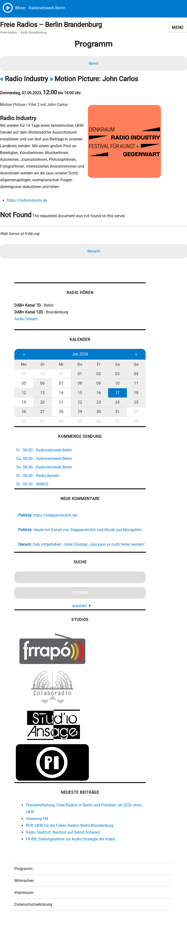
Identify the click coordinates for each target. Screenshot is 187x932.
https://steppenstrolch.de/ (55, 516)
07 (60, 384)
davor (93, 63)
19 (23, 403)
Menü (177, 27)
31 (60, 374)
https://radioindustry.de (27, 200)
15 (79, 393)
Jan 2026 (79, 355)
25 (134, 403)
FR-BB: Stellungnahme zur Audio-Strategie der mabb (70, 846)
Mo (24, 365)
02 (97, 374)
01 (79, 374)
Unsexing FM (37, 826)
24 (116, 403)
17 (116, 393)
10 (116, 384)
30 (42, 374)
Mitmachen (24, 888)
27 (42, 412)
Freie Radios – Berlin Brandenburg (51, 25)
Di (42, 365)
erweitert (81, 613)
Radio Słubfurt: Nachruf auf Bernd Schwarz (63, 839)
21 (60, 403)
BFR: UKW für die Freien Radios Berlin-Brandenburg (69, 833)
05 (23, 384)
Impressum (24, 900)
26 (23, 412)
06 (42, 384)
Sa (116, 365)
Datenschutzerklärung (33, 912)
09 (97, 384)
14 (60, 393)
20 (42, 403)
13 (42, 393)
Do (79, 365)
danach (93, 251)
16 (97, 393)
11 (134, 384)
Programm (23, 876)
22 (79, 403)
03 (116, 374)
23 (97, 403)
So (134, 365)
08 (79, 384)
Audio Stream (26, 319)
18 (134, 393)
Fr (97, 365)
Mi (60, 365)
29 (23, 374)
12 (23, 393)
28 (60, 412)
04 (134, 374)
